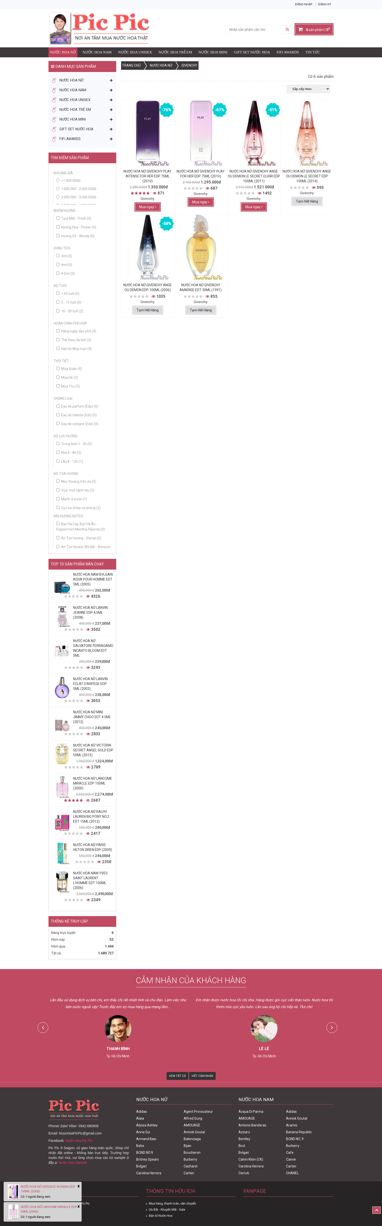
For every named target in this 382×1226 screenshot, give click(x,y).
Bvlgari (141, 1166)
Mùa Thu (68, 386)
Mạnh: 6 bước (71, 499)
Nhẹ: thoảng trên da (76, 481)
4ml (64, 265)
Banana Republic (299, 1132)
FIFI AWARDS (288, 52)
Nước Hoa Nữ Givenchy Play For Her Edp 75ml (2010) (201, 173)
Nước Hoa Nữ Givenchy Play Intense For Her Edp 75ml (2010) (148, 176)
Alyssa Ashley (147, 1125)
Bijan (187, 1146)
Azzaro (244, 1132)
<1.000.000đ (70, 181)
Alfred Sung (193, 1118)
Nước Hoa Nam (97, 52)
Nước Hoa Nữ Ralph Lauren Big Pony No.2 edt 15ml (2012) (91, 816)
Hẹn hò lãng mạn (74, 349)
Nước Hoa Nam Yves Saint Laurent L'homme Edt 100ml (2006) (90, 880)
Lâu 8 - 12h (69, 461)
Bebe (140, 1146)
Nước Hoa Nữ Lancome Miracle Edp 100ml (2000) (92, 783)
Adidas (141, 1112)
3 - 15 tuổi (68, 302)
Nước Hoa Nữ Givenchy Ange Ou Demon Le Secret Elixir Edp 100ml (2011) (254, 176)
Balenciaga (192, 1139)
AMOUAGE (192, 1125)
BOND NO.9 (144, 1152)
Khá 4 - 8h (68, 453)
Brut (242, 1146)
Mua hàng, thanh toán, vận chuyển (172, 1203)
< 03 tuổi (67, 294)
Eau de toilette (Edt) (76, 415)
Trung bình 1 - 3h (74, 444)
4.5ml (65, 274)
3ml (64, 256)
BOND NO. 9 (295, 1139)
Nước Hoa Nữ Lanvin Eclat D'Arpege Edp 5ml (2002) (90, 684)
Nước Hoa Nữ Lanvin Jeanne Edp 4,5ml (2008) (90, 612)
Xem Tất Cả (177, 1076)
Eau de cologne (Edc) (77, 424)
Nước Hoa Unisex (135, 52)
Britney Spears (147, 1159)
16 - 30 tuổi (69, 311)
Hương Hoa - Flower (76, 227)
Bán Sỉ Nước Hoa (160, 1215)
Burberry (190, 1159)
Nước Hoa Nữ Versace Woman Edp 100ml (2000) (48, 1189)
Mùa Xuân (69, 369)
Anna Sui (143, 1132)
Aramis (291, 1125)
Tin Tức (313, 52)
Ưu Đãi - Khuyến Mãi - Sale (167, 1209)
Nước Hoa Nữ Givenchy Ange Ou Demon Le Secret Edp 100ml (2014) (307, 176)
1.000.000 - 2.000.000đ (78, 189)
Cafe (290, 1152)
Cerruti (244, 1173)
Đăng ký (324, 4)
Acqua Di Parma (251, 1112)
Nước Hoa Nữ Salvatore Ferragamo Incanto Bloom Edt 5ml (93, 648)
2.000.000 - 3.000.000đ (78, 197)
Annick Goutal (194, 1132)
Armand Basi (146, 1139)
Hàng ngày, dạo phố (76, 331)
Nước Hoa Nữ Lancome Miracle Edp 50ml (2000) (49, 1209)
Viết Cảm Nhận (202, 1076)
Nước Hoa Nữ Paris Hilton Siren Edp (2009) (92, 847)
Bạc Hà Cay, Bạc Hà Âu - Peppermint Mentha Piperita (80, 526)
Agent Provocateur (198, 1112)
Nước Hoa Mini (213, 52)
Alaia (140, 1118)
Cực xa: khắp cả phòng (78, 508)
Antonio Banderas (252, 1125)
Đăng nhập (303, 4)
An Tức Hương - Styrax (78, 538)
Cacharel (190, 1166)
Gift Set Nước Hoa (252, 52)
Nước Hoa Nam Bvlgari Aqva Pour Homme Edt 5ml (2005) (93, 579)
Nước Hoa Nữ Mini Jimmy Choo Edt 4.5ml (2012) (92, 717)
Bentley (244, 1139)
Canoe (291, 1159)
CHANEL (292, 1173)
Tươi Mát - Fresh (73, 218)
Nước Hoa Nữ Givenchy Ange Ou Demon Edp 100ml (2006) (147, 287)
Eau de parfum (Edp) (77, 406)
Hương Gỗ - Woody (75, 236)
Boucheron (192, 1152)
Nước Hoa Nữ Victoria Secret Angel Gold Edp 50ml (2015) (93, 750)
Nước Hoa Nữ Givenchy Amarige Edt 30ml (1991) (201, 287)
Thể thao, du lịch (73, 340)
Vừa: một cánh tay (75, 490)
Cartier (189, 1173)
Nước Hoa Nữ (63, 52)
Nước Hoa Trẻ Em (175, 52)
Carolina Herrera (148, 1173)
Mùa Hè (67, 377)
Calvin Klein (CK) (251, 1159)
